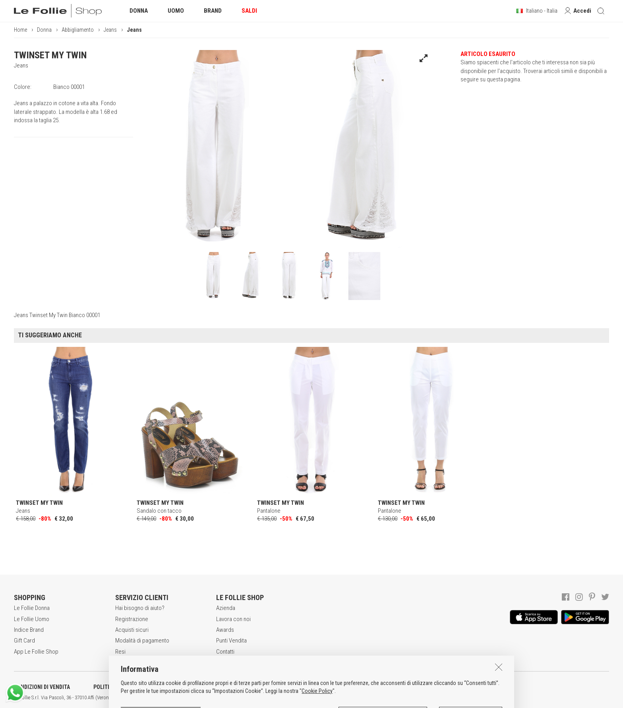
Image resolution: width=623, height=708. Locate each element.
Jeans (110, 30)
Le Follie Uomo (31, 619)
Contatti (225, 651)
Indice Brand (29, 629)
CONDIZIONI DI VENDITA (42, 687)
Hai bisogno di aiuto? (139, 608)
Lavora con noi (233, 619)
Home (20, 30)
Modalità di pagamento (142, 640)
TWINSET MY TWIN (50, 55)
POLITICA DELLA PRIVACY (123, 687)
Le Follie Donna (32, 608)
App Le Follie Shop (36, 651)
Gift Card (24, 640)
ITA (272, 697)
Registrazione (131, 619)
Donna (44, 30)
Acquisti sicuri (132, 629)
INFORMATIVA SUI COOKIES (208, 687)
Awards (225, 629)
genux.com (254, 697)
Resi (120, 651)
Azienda (225, 608)
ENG (282, 697)
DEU (292, 697)
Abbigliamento (78, 30)
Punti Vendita (231, 640)
